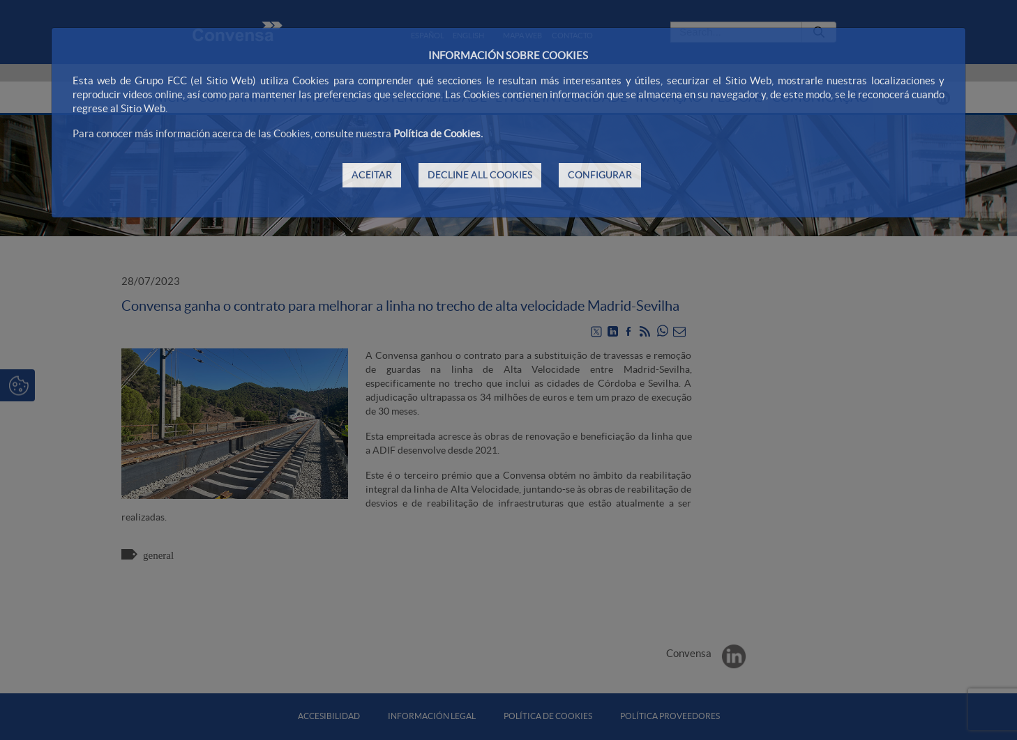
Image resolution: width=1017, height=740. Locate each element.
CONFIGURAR (600, 174)
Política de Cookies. (438, 133)
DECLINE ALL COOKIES (480, 174)
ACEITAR (372, 174)
